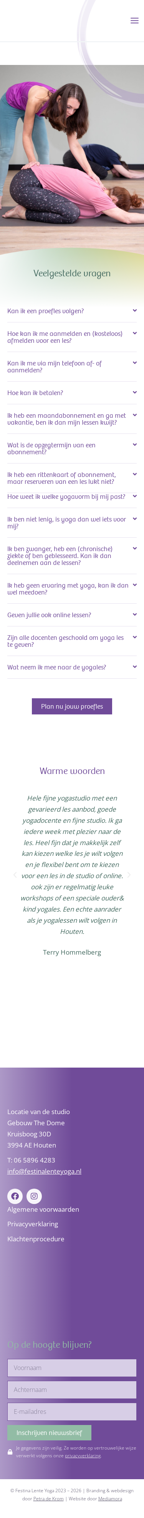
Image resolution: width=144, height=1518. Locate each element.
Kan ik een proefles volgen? (45, 311)
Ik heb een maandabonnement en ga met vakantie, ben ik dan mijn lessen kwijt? (66, 419)
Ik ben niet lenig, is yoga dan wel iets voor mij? (66, 522)
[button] (72, 310)
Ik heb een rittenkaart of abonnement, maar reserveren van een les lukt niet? (61, 478)
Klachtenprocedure (36, 1238)
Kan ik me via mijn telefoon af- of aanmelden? (54, 366)
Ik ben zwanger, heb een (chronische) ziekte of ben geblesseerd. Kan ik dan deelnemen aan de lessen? (60, 556)
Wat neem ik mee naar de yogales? (56, 667)
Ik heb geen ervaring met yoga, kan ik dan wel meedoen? (68, 588)
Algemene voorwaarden (43, 1209)
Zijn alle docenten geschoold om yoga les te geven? (65, 641)
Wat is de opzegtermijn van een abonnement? (51, 448)
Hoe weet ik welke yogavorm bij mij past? (66, 496)
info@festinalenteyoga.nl (44, 1171)
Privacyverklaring (32, 1223)
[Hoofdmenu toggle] (134, 20)
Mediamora (110, 1498)
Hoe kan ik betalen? (35, 393)
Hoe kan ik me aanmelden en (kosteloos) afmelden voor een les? (65, 337)
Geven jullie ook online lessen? (49, 615)
